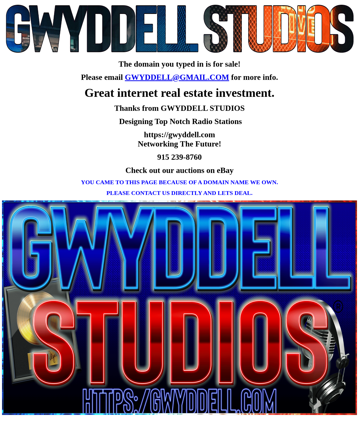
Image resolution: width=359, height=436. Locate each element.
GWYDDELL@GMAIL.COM (177, 77)
